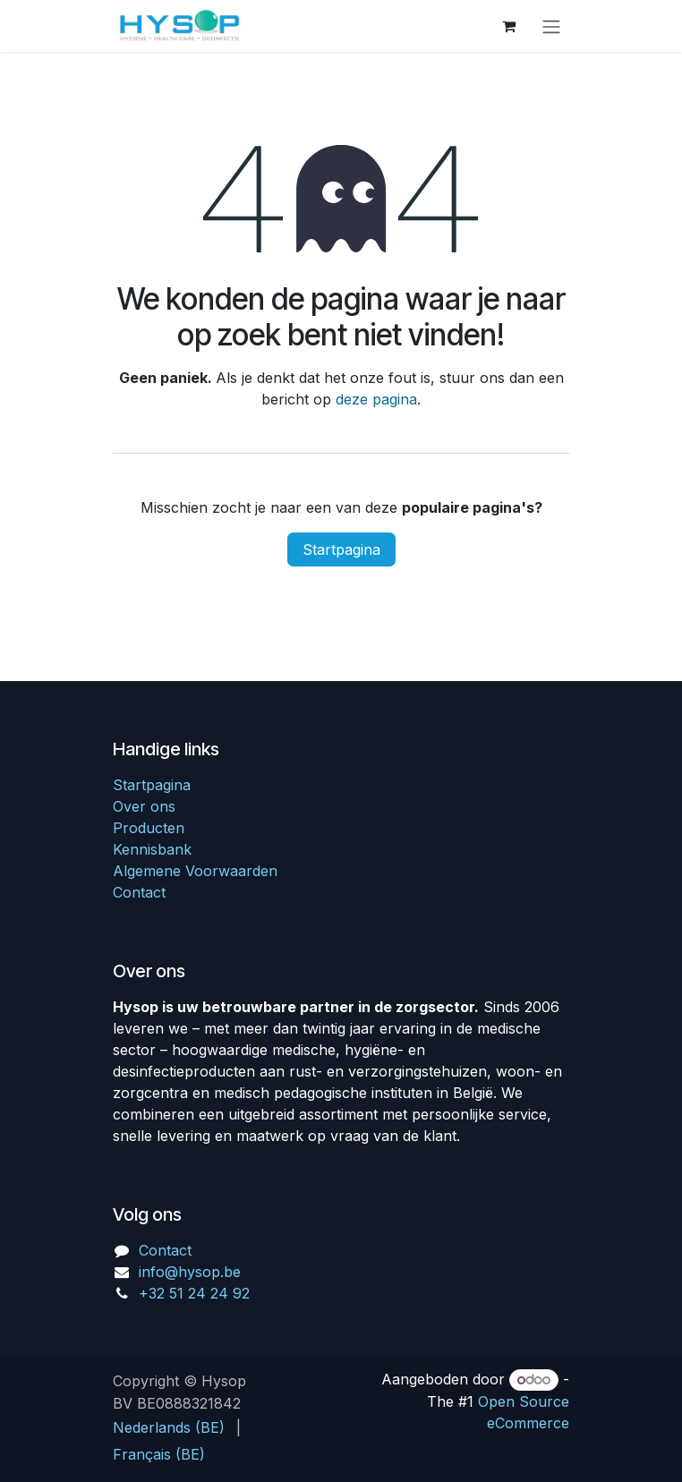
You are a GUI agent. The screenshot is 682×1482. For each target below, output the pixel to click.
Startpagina (341, 549)
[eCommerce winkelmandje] (508, 26)
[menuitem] (169, 1427)
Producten (148, 828)
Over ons (144, 806)
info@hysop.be (190, 1272)
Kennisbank (152, 849)
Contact (139, 892)
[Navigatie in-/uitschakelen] (551, 26)
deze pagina (376, 399)
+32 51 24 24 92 (194, 1293)
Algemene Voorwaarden (195, 871)
